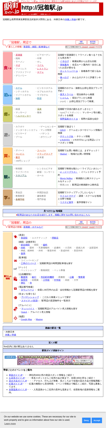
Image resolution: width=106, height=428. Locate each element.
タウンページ (27, 290)
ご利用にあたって (45, 14)
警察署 (81, 277)
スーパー (41, 150)
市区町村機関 (47, 277)
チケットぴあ (66, 136)
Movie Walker (66, 178)
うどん (40, 65)
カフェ (40, 72)
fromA (24, 312)
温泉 (39, 109)
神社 (23, 283)
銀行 (34, 277)
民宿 (39, 98)
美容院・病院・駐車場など (36, 47)
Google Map (26, 319)
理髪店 (55, 238)
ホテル (19, 88)
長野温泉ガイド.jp (69, 119)
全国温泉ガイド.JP (18, 389)
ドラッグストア (45, 154)
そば (18, 65)
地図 (81, 41)
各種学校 (20, 199)
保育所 (24, 280)
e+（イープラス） (69, 172)
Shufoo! (63, 154)
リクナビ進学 (66, 202)
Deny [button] (86, 420)
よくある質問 (32, 14)
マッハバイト (28, 308)
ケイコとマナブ (67, 196)
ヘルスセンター (23, 116)
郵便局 (24, 277)
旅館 (18, 98)
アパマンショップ (30, 297)
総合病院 (25, 245)
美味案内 (64, 65)
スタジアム (21, 175)
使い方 (24, 14)
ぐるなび (64, 61)
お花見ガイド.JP (17, 378)
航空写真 (93, 41)
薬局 (23, 253)
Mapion (39, 319)
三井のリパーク (28, 263)
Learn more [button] (10, 423)
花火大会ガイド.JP (18, 381)
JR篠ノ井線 (70, 19)
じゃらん (64, 98)
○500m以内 (84, 47)
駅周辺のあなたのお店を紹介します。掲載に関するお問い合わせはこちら (53, 215)
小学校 (46, 280)
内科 (23, 248)
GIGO (63, 130)
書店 (18, 157)
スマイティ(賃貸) (29, 300)
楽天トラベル (66, 94)
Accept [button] (97, 420)
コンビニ (20, 154)
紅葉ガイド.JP (15, 384)
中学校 (57, 280)
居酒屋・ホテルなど (33, 227)
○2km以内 (92, 47)
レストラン (42, 69)
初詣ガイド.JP (15, 375)
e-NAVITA (65, 140)
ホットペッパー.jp (69, 71)
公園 (71, 277)
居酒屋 (19, 55)
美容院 (24, 238)
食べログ (64, 77)
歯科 (45, 245)
